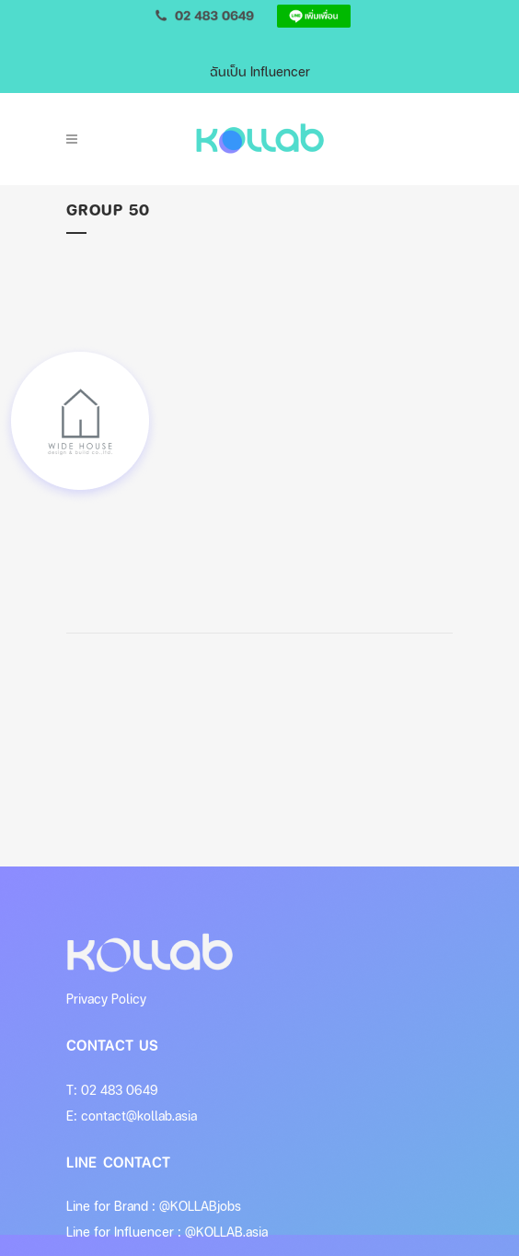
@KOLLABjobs (200, 1206)
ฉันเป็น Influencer (260, 71)
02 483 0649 (119, 1090)
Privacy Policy (106, 998)
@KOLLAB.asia (226, 1231)
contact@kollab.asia (139, 1115)
